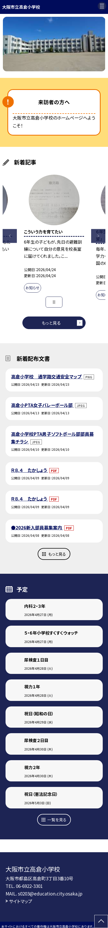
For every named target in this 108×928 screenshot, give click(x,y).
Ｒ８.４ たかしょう (29, 470)
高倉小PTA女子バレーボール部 (42, 405)
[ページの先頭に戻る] (101, 921)
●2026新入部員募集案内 (37, 527)
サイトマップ (20, 901)
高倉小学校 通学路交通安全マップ (46, 376)
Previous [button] (10, 236)
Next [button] (98, 236)
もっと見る (51, 323)
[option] (54, 44)
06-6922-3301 (29, 886)
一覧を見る (56, 819)
